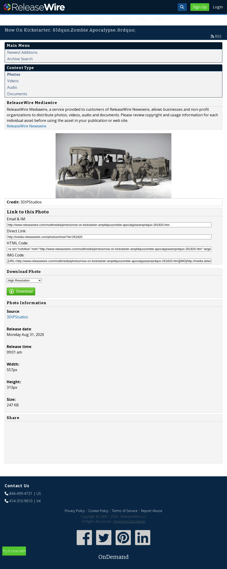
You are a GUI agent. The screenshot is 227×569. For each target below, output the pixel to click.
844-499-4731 (20, 493)
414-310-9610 (20, 500)
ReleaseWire (34, 7)
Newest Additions (22, 52)
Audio (12, 87)
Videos (13, 80)
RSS (218, 36)
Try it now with (113, 554)
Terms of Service (125, 511)
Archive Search (20, 58)
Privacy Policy (75, 511)
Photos (13, 74)
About (159, 18)
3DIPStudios (17, 316)
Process (97, 18)
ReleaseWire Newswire (26, 126)
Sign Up (200, 6)
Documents (17, 93)
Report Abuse (151, 511)
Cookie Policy (98, 511)
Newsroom (121, 18)
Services (76, 18)
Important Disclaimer (130, 521)
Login (218, 6)
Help (143, 18)
